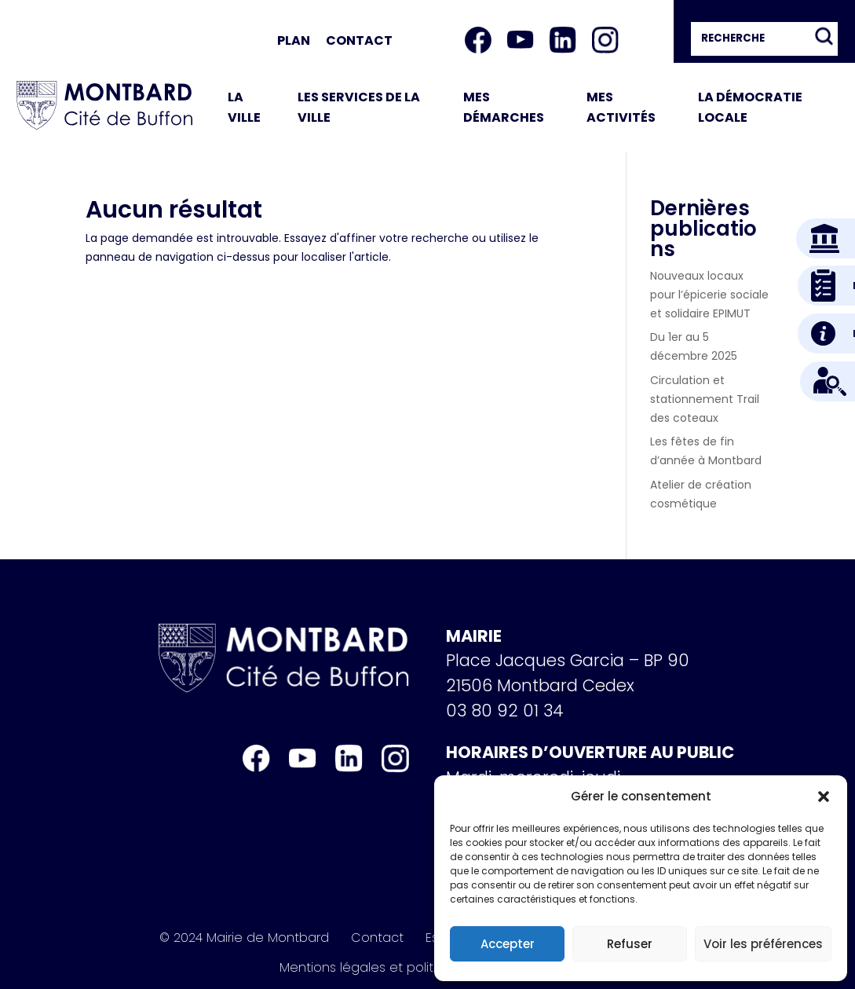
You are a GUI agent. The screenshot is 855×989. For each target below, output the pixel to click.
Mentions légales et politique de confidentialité (428, 968)
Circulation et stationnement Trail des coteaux (704, 399)
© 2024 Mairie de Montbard (244, 938)
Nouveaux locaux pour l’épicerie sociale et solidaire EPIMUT (709, 294)
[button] (823, 796)
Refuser (629, 944)
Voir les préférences (763, 944)
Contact (359, 40)
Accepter (507, 944)
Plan (293, 40)
